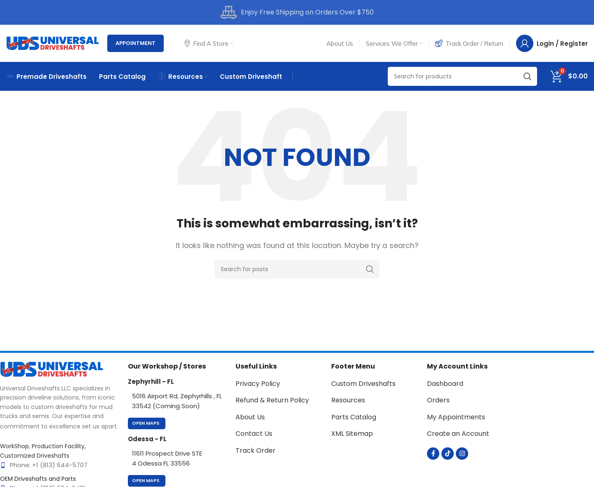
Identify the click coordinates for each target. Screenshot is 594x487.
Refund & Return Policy (272, 400)
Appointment (136, 43)
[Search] (462, 76)
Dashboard (445, 383)
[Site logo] (52, 42)
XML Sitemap (352, 433)
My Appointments (456, 417)
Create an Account (458, 433)
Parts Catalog (353, 417)
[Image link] (51, 369)
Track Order (256, 450)
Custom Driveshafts (363, 383)
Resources (348, 400)
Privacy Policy (258, 383)
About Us (250, 417)
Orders (438, 400)
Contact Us (254, 433)
